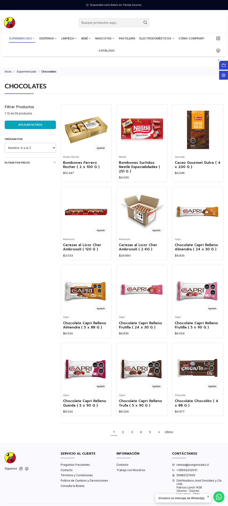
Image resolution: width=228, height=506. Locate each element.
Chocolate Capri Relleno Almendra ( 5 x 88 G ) (84, 325)
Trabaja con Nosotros (130, 470)
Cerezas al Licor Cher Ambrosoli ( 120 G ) (82, 247)
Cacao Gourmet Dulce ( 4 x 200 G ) (197, 165)
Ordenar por (13, 139)
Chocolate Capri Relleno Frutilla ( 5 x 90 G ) (196, 325)
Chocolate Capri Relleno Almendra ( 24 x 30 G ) (196, 247)
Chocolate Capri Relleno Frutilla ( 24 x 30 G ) (140, 325)
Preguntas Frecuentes (75, 464)
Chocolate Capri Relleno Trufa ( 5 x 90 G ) (140, 403)
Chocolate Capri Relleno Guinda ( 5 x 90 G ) (84, 403)
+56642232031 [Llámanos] (184, 470)
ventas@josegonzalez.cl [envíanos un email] (190, 464)
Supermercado (26, 71)
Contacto (67, 470)
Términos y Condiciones (77, 475)
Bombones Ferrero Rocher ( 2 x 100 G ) (81, 165)
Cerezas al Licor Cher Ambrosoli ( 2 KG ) (138, 247)
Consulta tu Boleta (72, 486)
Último (169, 432)
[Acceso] (223, 75)
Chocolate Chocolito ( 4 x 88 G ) (196, 403)
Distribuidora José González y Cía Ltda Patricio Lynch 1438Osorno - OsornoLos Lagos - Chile (197, 487)
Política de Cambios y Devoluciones (84, 480)
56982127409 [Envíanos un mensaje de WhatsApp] (183, 475)
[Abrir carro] (223, 65)
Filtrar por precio (30, 162)
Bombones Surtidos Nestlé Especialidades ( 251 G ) (139, 167)
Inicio (8, 71)
